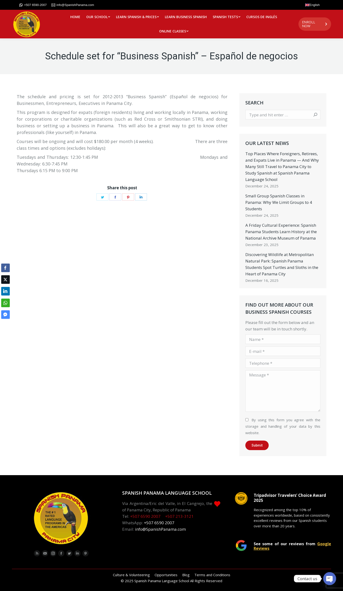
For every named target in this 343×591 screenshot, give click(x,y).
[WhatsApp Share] (5, 302)
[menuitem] (75, 17)
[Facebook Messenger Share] (5, 314)
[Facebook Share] (5, 267)
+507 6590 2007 (145, 516)
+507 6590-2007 (33, 5)
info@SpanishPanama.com (72, 5)
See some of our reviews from (292, 546)
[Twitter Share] (5, 279)
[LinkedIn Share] (5, 291)
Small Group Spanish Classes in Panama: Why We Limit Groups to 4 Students (278, 202)
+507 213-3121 (179, 516)
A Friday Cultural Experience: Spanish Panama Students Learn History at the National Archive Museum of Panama (281, 231)
